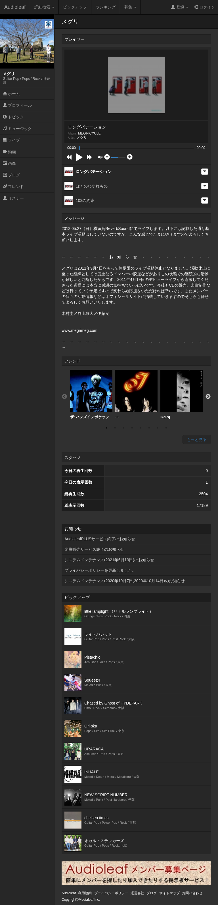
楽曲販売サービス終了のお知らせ (94, 549)
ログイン (204, 7)
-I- (136, 394)
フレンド (13, 186)
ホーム (11, 93)
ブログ (11, 175)
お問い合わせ (192, 893)
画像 (9, 163)
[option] (91, 394)
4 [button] (132, 428)
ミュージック (17, 128)
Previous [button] (64, 397)
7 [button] (157, 428)
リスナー (13, 198)
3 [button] (123, 428)
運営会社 (137, 893)
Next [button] (208, 397)
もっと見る (197, 439)
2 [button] (115, 428)
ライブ (11, 140)
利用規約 (85, 893)
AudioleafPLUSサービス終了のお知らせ (99, 539)
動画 (9, 152)
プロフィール (17, 105)
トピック (13, 117)
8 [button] (166, 428)
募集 (130, 7)
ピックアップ (75, 7)
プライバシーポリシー (111, 893)
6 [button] (149, 428)
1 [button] (106, 428)
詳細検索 (44, 7)
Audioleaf (15, 7)
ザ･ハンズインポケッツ (91, 394)
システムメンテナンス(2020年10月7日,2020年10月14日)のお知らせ (124, 581)
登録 (179, 7)
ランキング (106, 7)
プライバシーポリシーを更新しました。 (100, 570)
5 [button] (140, 428)
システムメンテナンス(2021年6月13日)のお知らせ (109, 560)
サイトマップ (169, 893)
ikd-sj (181, 394)
